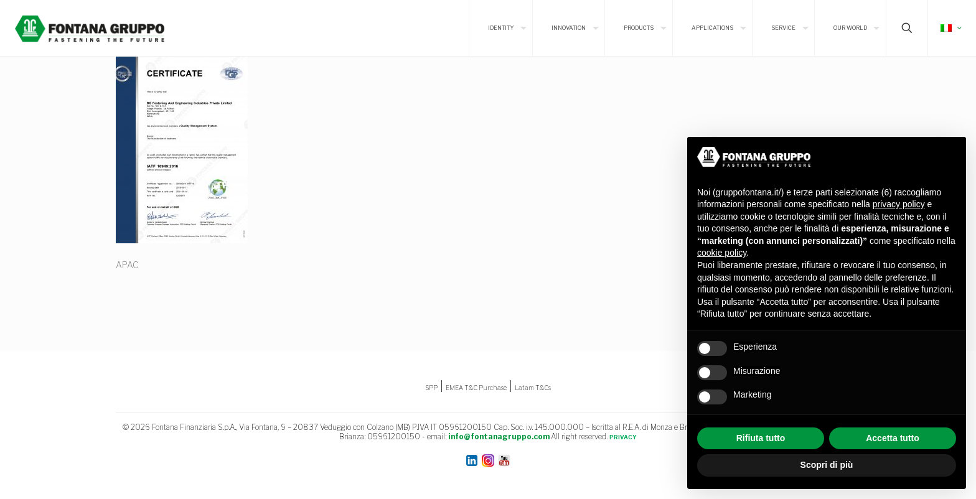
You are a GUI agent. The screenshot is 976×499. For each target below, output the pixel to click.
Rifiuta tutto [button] (761, 438)
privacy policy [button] (899, 204)
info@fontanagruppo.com (499, 436)
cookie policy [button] (721, 253)
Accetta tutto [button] (892, 438)
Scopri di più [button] (826, 465)
